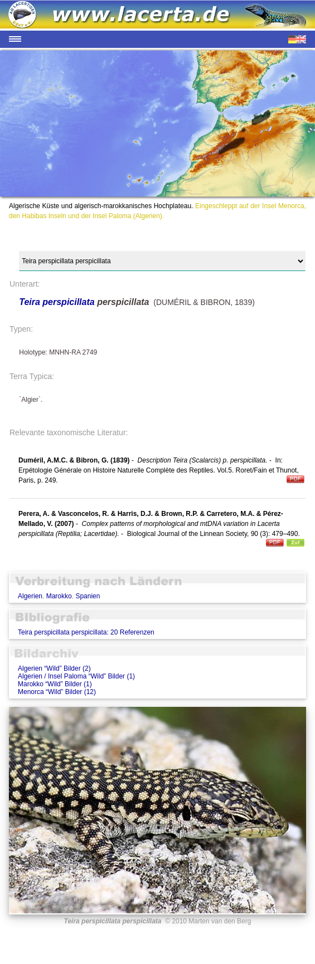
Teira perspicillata (56, 302)
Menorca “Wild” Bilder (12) (57, 692)
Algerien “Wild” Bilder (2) (54, 668)
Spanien (87, 596)
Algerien (30, 596)
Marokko (59, 596)
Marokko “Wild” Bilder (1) (55, 684)
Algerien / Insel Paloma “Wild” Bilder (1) (76, 676)
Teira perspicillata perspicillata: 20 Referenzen (86, 632)
